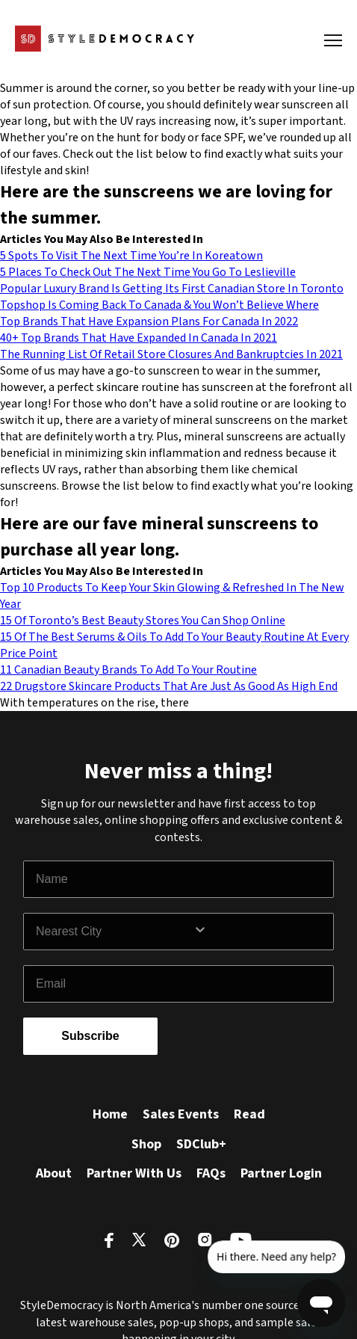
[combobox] (114, 931)
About (54, 1173)
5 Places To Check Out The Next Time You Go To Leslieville (148, 272)
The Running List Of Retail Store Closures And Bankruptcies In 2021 (171, 354)
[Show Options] (260, 931)
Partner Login (281, 1173)
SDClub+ (201, 1144)
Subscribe (90, 1035)
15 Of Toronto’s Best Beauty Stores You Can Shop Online (142, 620)
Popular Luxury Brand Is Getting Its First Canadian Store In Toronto (172, 288)
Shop (146, 1144)
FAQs (211, 1173)
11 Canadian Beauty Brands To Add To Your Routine (128, 670)
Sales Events (181, 1114)
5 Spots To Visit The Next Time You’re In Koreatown (131, 255)
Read (249, 1114)
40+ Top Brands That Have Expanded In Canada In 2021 (138, 338)
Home (110, 1114)
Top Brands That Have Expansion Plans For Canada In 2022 (149, 321)
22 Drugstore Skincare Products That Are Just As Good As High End (169, 686)
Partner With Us (134, 1173)
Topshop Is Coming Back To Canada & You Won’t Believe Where (159, 305)
